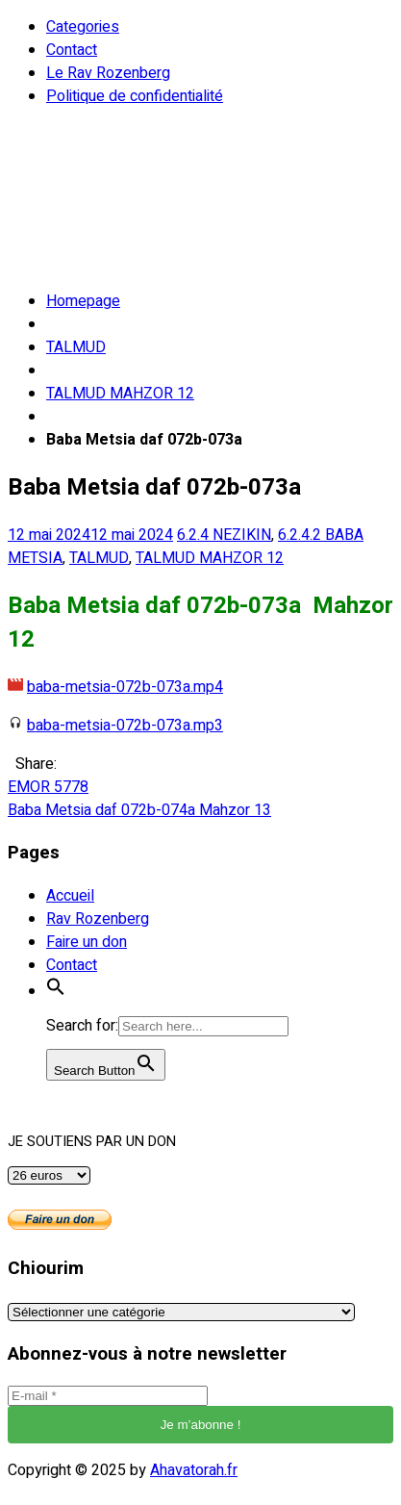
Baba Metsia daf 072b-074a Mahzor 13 (139, 810)
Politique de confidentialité (134, 96)
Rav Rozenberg (97, 919)
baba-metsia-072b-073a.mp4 (125, 687)
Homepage (83, 301)
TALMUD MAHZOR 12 (120, 393)
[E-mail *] (108, 1396)
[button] (55, 991)
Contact (71, 50)
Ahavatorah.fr (194, 1470)
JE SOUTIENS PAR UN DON (92, 1142)
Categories (82, 26)
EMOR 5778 (48, 787)
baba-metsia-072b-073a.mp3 (125, 725)
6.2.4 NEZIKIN (224, 535)
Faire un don (86, 942)
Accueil (70, 895)
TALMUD (76, 347)
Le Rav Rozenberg (108, 73)
